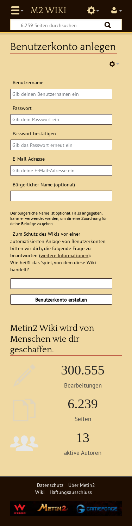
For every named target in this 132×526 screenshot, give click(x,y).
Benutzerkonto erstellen (61, 299)
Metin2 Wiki (48, 10)
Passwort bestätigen (34, 133)
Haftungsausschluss (71, 492)
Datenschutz (50, 485)
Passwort (22, 108)
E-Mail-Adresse (29, 158)
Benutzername (28, 82)
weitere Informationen (64, 255)
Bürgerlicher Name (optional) (44, 184)
